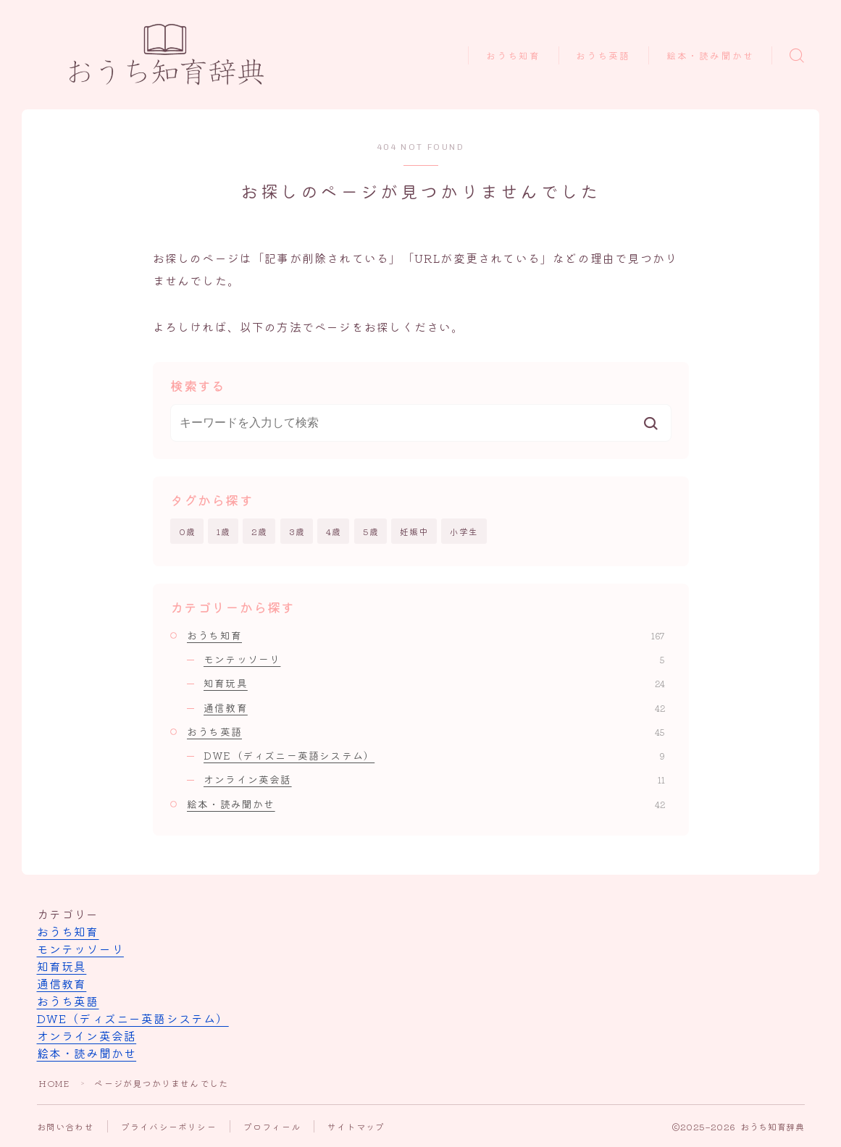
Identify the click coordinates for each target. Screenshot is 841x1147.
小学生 (464, 531)
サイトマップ (356, 1126)
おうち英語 (603, 56)
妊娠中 (414, 531)
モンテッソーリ (434, 659)
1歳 (223, 531)
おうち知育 (513, 56)
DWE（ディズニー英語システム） (434, 755)
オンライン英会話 (434, 780)
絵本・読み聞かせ (710, 56)
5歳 (371, 531)
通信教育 (434, 707)
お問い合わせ (65, 1126)
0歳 (187, 531)
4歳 (333, 531)
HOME (54, 1083)
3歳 (297, 531)
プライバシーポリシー (169, 1126)
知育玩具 (434, 683)
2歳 (259, 531)
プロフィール (272, 1126)
